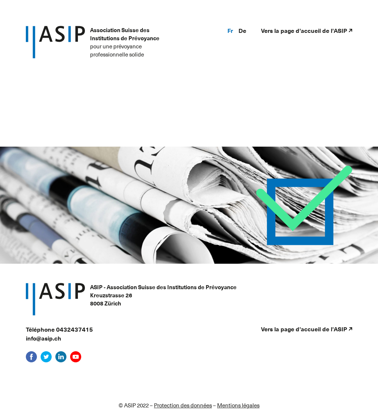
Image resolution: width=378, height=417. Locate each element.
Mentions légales (238, 405)
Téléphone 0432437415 (59, 329)
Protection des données (183, 405)
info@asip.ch (43, 338)
